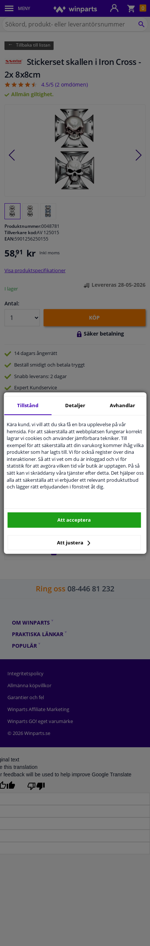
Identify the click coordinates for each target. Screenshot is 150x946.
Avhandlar (122, 405)
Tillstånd (27, 405)
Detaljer (75, 405)
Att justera (73, 542)
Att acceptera (74, 519)
